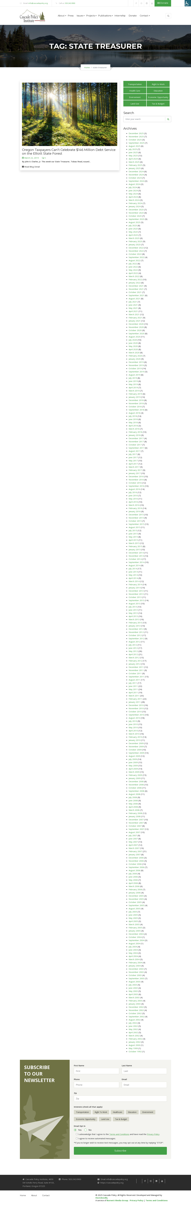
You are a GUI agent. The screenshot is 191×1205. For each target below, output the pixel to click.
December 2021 (136, 285)
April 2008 (133, 806)
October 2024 (135, 177)
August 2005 (134, 908)
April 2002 (133, 1032)
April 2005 (133, 921)
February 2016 (135, 508)
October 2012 (135, 635)
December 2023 (136, 209)
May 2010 (133, 727)
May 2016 (133, 498)
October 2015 (135, 521)
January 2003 (135, 1003)
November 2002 (136, 1010)
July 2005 (133, 911)
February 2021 (135, 317)
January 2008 (135, 816)
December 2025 (136, 133)
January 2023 (135, 244)
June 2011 (133, 686)
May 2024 (133, 193)
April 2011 (133, 692)
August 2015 (134, 527)
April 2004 (133, 956)
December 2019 (136, 362)
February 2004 (135, 962)
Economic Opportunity (158, 97)
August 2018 (134, 413)
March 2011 (134, 695)
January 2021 (135, 320)
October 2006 (135, 864)
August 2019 (134, 374)
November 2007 (136, 822)
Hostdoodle (101, 1197)
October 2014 (135, 559)
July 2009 (133, 759)
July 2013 (133, 606)
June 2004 (133, 949)
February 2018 (135, 432)
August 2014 (134, 565)
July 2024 (133, 187)
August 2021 (134, 298)
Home (87, 67)
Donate (162, 3)
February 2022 (135, 279)
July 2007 (133, 835)
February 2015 (135, 546)
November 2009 (136, 746)
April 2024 (133, 197)
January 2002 (135, 1042)
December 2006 (136, 857)
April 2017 (133, 463)
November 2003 (136, 972)
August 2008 (134, 794)
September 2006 (136, 867)
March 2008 (134, 810)
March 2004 (134, 959)
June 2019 (133, 381)
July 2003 (133, 984)
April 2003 (133, 994)
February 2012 (135, 660)
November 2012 (136, 632)
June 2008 (133, 800)
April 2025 (133, 158)
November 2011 (136, 670)
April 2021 (133, 311)
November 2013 (136, 594)
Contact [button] (144, 15)
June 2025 (133, 152)
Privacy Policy (153, 1134)
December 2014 (136, 552)
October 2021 (135, 292)
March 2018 (134, 428)
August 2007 (134, 832)
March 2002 (134, 1035)
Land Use (135, 103)
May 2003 (133, 991)
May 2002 (133, 1029)
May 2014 (133, 575)
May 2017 (133, 460)
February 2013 (135, 622)
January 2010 (135, 740)
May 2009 (133, 765)
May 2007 (133, 841)
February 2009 (135, 775)
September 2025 (136, 143)
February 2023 (135, 241)
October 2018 (135, 406)
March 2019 (134, 390)
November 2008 (136, 784)
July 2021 (133, 301)
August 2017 (134, 451)
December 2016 (136, 476)
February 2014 (135, 584)
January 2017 (135, 473)
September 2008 (136, 791)
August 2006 (134, 870)
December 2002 (136, 1007)
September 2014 (136, 562)
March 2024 (134, 200)
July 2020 (133, 339)
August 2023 (134, 222)
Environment (135, 97)
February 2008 (135, 813)
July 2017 (133, 454)
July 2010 (133, 721)
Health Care (134, 90)
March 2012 (134, 657)
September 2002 (136, 1016)
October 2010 (135, 711)
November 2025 (136, 136)
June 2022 (133, 266)
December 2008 (136, 781)
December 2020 (136, 324)
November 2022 (136, 251)
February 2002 (135, 1038)
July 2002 (133, 1023)
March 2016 (134, 505)
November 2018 (136, 403)
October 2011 (135, 673)
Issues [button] (80, 15)
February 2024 (135, 203)
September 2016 (136, 486)
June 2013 (133, 610)
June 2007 (133, 838)
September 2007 (136, 829)
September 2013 (136, 600)
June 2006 (133, 876)
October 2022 (135, 254)
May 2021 (133, 308)
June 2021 (133, 305)
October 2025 (135, 139)
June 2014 (133, 571)
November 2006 (136, 861)
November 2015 (136, 517)
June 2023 (133, 228)
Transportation (135, 84)
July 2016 (133, 492)
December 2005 (136, 895)
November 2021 (136, 289)
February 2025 (135, 165)
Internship (119, 15)
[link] (130, 3)
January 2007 (135, 854)
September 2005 (136, 905)
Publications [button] (104, 15)
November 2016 (136, 479)
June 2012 (133, 648)
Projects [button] (90, 15)
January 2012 (135, 664)
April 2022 (133, 273)
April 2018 (133, 425)
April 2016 (133, 502)
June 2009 (133, 762)
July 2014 (133, 568)
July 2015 (133, 530)
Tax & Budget (158, 103)
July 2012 (133, 644)
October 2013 (135, 597)
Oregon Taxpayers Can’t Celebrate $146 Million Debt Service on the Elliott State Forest (69, 151)
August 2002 (134, 1019)
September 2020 (136, 333)
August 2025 (134, 146)
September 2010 (136, 714)
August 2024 (134, 184)
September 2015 (136, 524)
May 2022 (133, 270)
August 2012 (134, 641)
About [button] (61, 15)
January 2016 (135, 511)
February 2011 (135, 698)
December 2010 (136, 705)
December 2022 (136, 247)
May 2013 (133, 613)
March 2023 (134, 238)
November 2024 (136, 174)
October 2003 (135, 975)
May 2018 (133, 422)
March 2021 (134, 314)
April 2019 (133, 387)
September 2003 (136, 978)
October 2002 (135, 1013)
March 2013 (134, 619)
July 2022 (133, 263)
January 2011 (135, 702)
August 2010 (134, 718)
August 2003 (134, 981)
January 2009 (135, 778)
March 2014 (134, 581)
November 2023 (136, 212)
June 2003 (133, 988)
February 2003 (135, 1000)
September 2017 (136, 447)
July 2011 (133, 683)
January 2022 (135, 282)
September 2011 (136, 676)
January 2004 (135, 965)
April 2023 (133, 235)
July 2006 (133, 873)
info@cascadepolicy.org (38, 3)
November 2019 (136, 365)
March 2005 (134, 924)
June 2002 (133, 1026)
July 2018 (133, 416)
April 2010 (133, 730)
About (34, 1195)
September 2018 (136, 409)
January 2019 (135, 397)
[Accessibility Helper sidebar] (188, 3)
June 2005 (133, 915)
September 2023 (136, 219)
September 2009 (136, 752)
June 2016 (133, 495)
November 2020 (136, 327)
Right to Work (158, 84)
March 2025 (134, 162)
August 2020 (134, 336)
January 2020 (135, 359)
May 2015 (133, 536)
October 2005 (135, 902)
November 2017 (136, 441)
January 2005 (135, 930)
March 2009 (134, 772)
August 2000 (134, 1045)
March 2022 (134, 276)
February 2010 (135, 737)
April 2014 (133, 578)
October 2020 (135, 330)
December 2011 (136, 667)
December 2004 (136, 934)
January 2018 (135, 435)
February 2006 (135, 889)
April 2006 (133, 883)
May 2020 (133, 346)
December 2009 (136, 743)
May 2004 (133, 953)
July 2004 (133, 946)
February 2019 (135, 393)
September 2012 (136, 638)
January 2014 (135, 587)
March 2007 (134, 848)
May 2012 (133, 651)
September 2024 (136, 181)
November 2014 (136, 556)
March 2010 (134, 733)
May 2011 (133, 689)
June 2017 (133, 457)
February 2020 (135, 355)
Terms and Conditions (119, 1134)
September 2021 (136, 295)
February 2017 (135, 470)
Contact (46, 1195)
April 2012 (133, 654)
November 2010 (136, 708)
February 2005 (135, 927)
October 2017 (135, 444)
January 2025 (135, 168)
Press (70, 15)
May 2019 (133, 384)
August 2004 (134, 943)
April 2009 (133, 768)
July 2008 (133, 797)
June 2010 (133, 724)
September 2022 (136, 257)
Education (158, 90)
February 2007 (135, 851)
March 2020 (134, 352)
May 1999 (133, 1048)
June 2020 (133, 343)
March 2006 (134, 886)
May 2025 (133, 155)
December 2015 (136, 514)
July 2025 (133, 149)
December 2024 (136, 171)
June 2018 (133, 419)
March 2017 (134, 467)
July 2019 (133, 378)
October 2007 (135, 826)
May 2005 (133, 918)
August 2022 (134, 260)
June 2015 (133, 533)
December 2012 (136, 629)
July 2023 (133, 225)
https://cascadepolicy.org (111, 1182)
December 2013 (136, 590)
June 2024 (133, 190)
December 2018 (136, 400)
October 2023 (135, 216)
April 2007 (133, 845)
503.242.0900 (70, 3)
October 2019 (135, 368)
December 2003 (136, 969)
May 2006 (133, 880)
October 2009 (135, 749)
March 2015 (134, 543)
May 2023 (133, 231)
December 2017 (136, 438)
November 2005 (136, 899)
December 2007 (136, 819)
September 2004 (136, 940)
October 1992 (135, 1051)
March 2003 (134, 997)
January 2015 (135, 549)
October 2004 (135, 937)
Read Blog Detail (31, 166)
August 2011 (134, 679)
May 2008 (133, 803)
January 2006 (135, 892)
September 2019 (136, 371)
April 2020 (133, 349)
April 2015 (133, 540)
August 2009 (134, 756)
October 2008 (135, 787)
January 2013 (135, 625)
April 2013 (133, 616)
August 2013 (134, 603)
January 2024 (135, 206)
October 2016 (135, 482)
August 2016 (134, 489)
